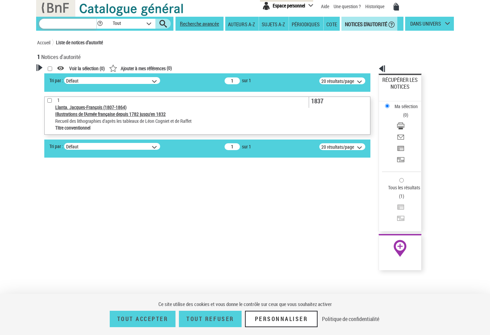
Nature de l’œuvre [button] (62, 254)
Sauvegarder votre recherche (80, 186)
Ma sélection (395, 90)
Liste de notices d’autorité (79, 42)
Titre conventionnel (68, 233)
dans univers (425, 25)
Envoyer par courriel (402, 110)
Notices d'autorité (365, 23)
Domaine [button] (53, 288)
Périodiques (306, 23)
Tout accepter (142, 319)
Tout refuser (210, 319)
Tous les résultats (400, 146)
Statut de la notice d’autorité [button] (74, 243)
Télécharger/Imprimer (403, 102)
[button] (100, 24)
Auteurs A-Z (241, 23)
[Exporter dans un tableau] (409, 119)
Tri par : (144, 80)
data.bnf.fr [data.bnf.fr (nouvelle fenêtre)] (378, 209)
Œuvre (53, 222)
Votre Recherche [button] (65, 79)
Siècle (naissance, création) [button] (73, 277)
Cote (331, 23)
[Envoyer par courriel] (409, 110)
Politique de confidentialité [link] (350, 319)
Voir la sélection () (174, 68)
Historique (375, 6)
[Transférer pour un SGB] (409, 127)
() (228, 68)
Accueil (43, 42)
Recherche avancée (199, 23)
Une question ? (347, 6)
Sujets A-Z (273, 23)
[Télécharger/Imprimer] (409, 102)
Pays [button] (49, 266)
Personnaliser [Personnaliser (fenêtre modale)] (281, 319)
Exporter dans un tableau (407, 119)
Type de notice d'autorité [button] (70, 212)
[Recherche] (67, 24)
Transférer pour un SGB (405, 127)
